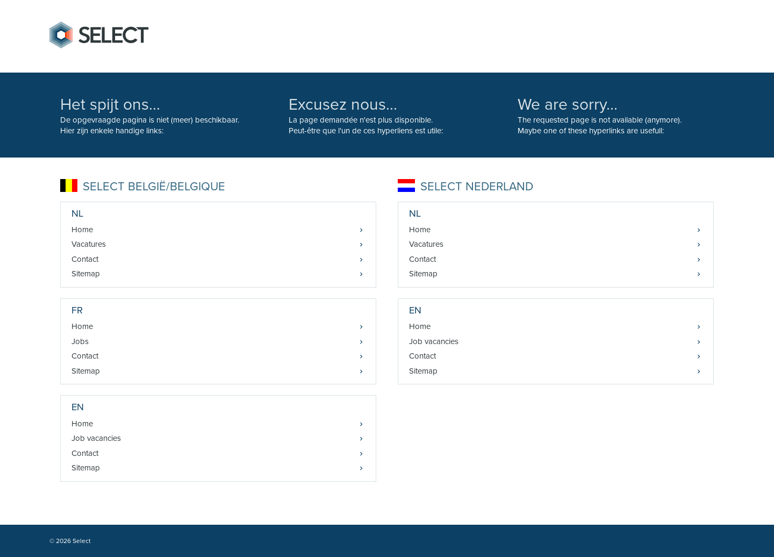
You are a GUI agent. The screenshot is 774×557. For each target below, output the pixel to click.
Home (82, 229)
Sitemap (85, 273)
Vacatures (88, 244)
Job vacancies (96, 438)
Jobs (80, 341)
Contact (84, 259)
